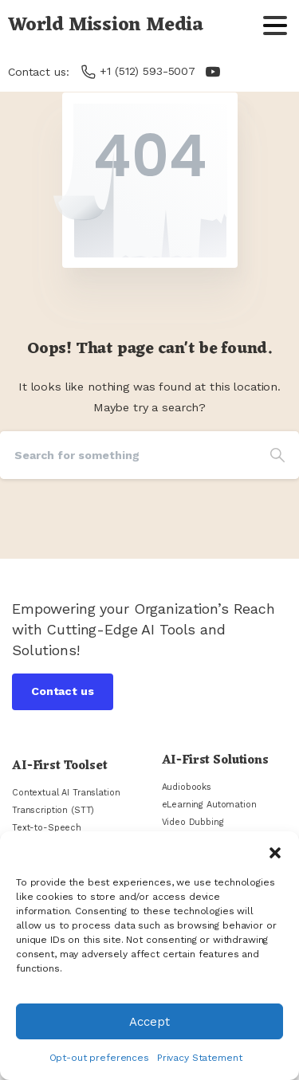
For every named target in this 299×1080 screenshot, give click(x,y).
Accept (149, 1022)
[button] (275, 851)
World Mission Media (105, 25)
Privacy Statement (199, 1057)
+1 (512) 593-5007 (138, 72)
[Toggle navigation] (275, 25)
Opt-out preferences (99, 1057)
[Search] (128, 455)
